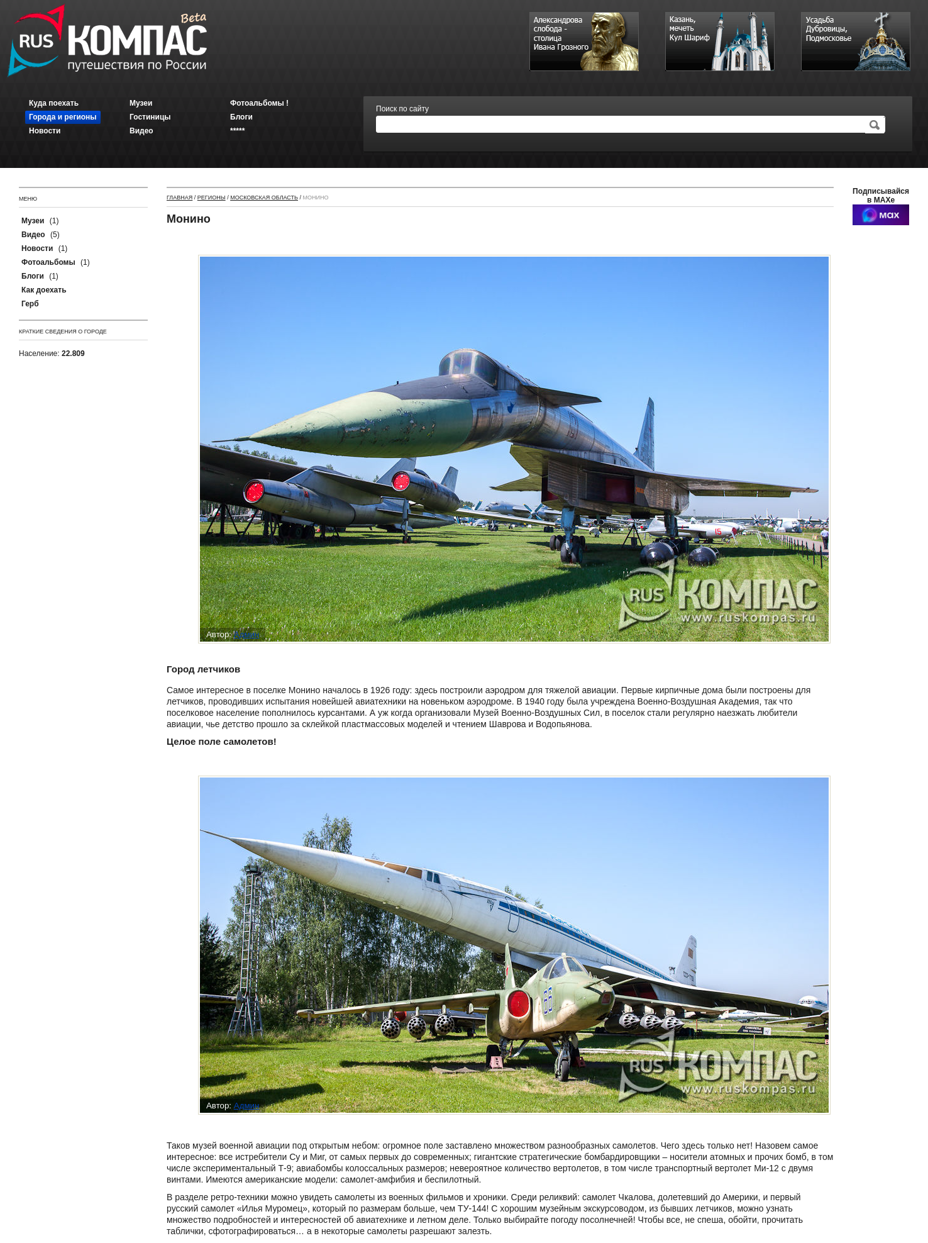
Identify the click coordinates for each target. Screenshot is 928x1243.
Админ (247, 634)
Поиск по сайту (402, 108)
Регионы (211, 197)
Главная (179, 197)
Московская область (264, 197)
